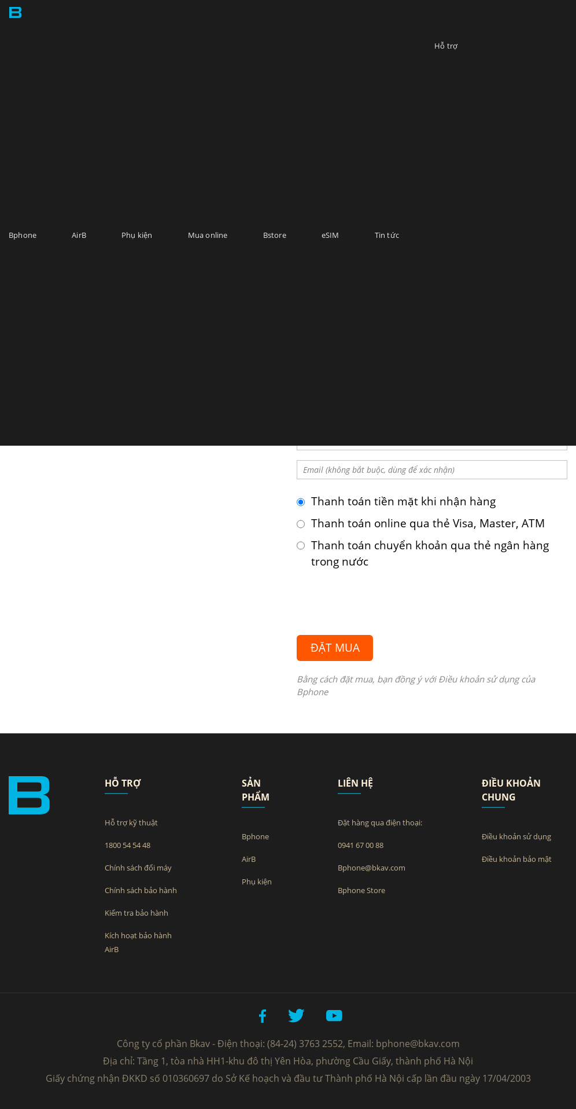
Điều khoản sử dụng (516, 836)
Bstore (274, 235)
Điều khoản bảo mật (517, 859)
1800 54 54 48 (127, 845)
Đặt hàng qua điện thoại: (380, 822)
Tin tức (387, 235)
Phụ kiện (137, 235)
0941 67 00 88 (360, 845)
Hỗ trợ (445, 46)
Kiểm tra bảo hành (136, 913)
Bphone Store (361, 890)
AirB (79, 235)
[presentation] (384, 597)
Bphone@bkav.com (371, 867)
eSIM (330, 235)
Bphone (22, 235)
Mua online (208, 235)
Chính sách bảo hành (141, 890)
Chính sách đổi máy (138, 867)
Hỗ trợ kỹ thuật (131, 822)
